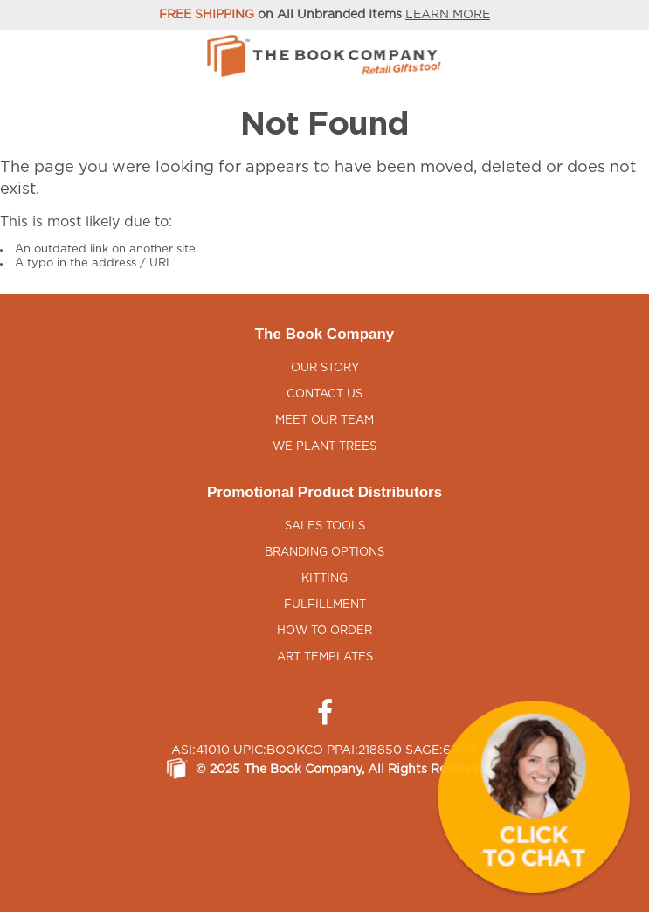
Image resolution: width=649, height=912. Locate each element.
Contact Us (324, 394)
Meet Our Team (324, 420)
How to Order (324, 631)
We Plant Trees (324, 447)
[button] (534, 797)
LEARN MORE (447, 15)
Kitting (324, 578)
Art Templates (325, 657)
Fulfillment (325, 605)
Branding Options (324, 552)
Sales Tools (325, 526)
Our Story (325, 368)
